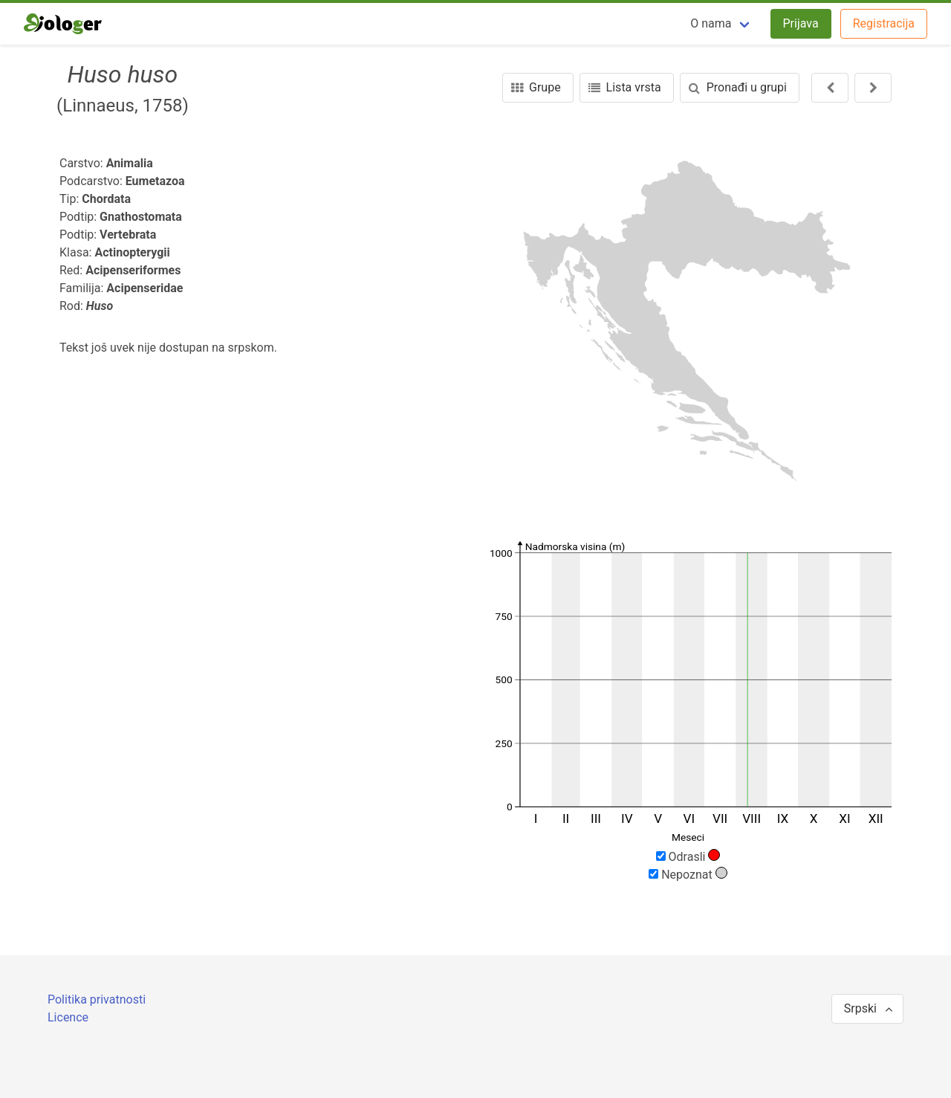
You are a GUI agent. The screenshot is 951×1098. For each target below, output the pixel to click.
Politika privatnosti (97, 999)
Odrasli (688, 856)
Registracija (884, 23)
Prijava (801, 23)
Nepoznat (688, 874)
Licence (68, 1017)
